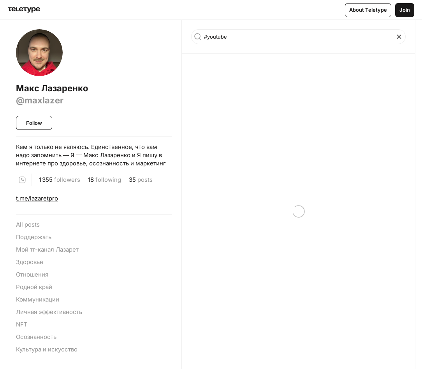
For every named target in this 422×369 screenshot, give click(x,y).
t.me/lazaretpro (37, 198)
